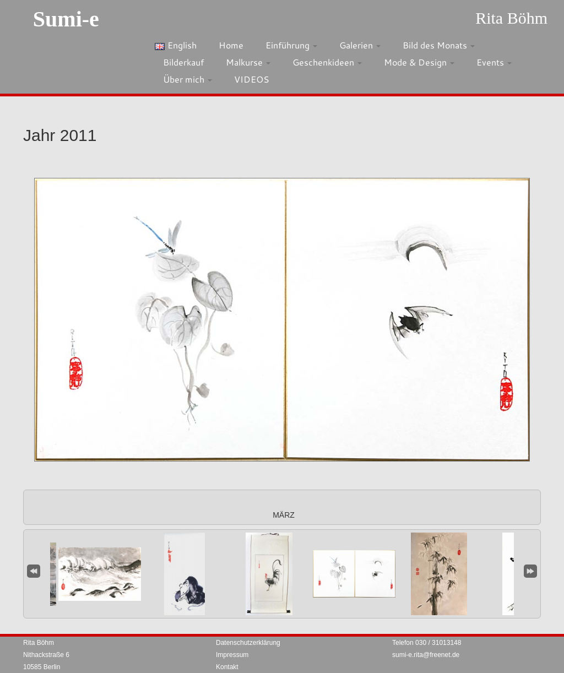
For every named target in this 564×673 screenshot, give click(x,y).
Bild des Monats (439, 45)
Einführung (291, 45)
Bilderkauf (183, 62)
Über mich (187, 79)
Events (494, 62)
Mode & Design (419, 62)
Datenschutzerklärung (248, 643)
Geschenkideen (327, 62)
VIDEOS (251, 79)
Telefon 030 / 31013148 (426, 643)
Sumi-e (66, 19)
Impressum (232, 655)
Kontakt (227, 667)
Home (231, 45)
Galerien (360, 45)
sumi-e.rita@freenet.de (425, 655)
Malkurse (248, 62)
